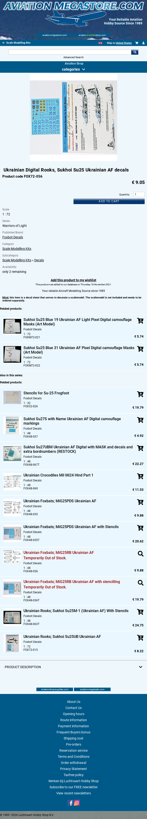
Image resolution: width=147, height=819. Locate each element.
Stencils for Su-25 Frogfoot (46, 393)
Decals (39, 260)
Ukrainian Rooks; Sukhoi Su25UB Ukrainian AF (62, 636)
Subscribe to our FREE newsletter (74, 787)
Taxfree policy (74, 775)
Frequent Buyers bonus (73, 732)
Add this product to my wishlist (73, 280)
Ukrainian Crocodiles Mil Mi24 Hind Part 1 (58, 475)
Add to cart (109, 201)
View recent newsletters (73, 793)
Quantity (124, 194)
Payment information (73, 726)
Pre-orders (73, 744)
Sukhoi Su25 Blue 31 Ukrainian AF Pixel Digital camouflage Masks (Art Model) (78, 350)
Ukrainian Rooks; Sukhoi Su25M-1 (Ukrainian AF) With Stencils (75, 611)
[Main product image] (73, 160)
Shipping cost (73, 738)
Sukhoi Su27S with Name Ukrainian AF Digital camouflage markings (72, 421)
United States (124, 43)
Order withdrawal (73, 763)
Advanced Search (73, 57)
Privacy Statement (73, 769)
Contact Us (74, 708)
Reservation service (73, 750)
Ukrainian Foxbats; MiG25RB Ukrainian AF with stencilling (71, 581)
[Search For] (70, 52)
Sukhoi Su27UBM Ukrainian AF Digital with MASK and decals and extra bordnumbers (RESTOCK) (78, 449)
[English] (100, 43)
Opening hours (73, 714)
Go (134, 52)
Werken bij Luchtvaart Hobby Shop (73, 781)
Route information (73, 720)
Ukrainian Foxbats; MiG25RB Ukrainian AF (58, 552)
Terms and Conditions (73, 756)
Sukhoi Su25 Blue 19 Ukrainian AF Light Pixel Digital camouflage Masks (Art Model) (77, 321)
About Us (73, 702)
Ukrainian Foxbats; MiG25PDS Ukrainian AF (59, 501)
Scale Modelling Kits (16, 249)
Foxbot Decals (12, 237)
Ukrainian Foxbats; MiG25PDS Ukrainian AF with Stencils (71, 527)
